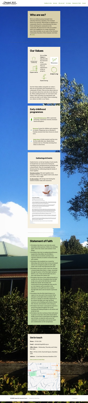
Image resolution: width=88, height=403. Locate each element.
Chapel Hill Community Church (21, 399)
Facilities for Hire (48, 4)
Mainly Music (37, 141)
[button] (44, 378)
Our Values (68, 4)
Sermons (55, 4)
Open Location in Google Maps (38, 361)
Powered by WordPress (36, 399)
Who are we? (62, 4)
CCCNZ (33, 36)
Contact (84, 4)
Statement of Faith (76, 4)
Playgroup (36, 130)
